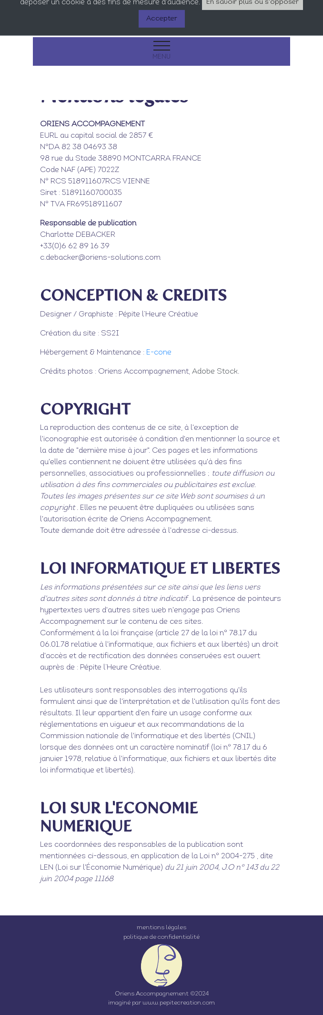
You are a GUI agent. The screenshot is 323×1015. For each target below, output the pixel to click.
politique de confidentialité (161, 937)
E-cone (159, 352)
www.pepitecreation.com (178, 1003)
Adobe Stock (215, 372)
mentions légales (161, 927)
